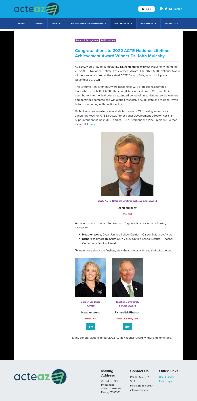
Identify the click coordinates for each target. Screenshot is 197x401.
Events (57, 23)
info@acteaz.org (139, 390)
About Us (172, 23)
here (92, 124)
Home (21, 23)
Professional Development (88, 23)
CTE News (38, 23)
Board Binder (166, 377)
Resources (148, 23)
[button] (90, 326)
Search (177, 9)
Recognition (123, 23)
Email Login (165, 381)
